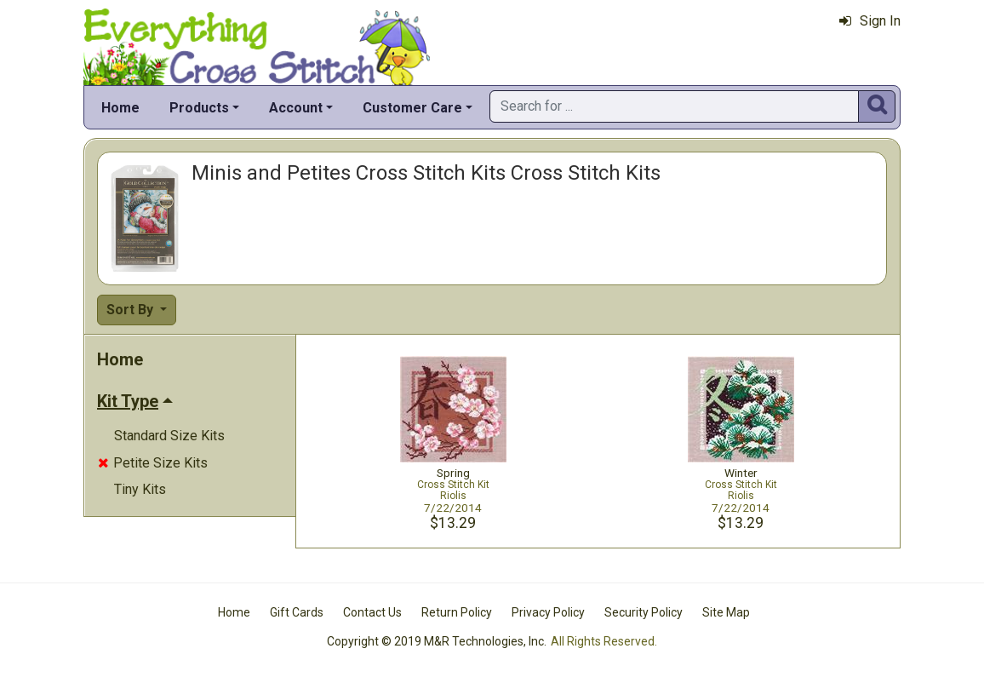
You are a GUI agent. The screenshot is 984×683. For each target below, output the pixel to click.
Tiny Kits (140, 489)
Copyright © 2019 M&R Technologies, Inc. (436, 641)
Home (120, 108)
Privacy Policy (548, 612)
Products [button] (199, 108)
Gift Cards (296, 612)
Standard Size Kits (169, 436)
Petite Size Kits (153, 463)
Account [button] (296, 108)
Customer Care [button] (412, 108)
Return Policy (456, 612)
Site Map (726, 612)
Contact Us (372, 612)
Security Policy (643, 612)
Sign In (870, 21)
